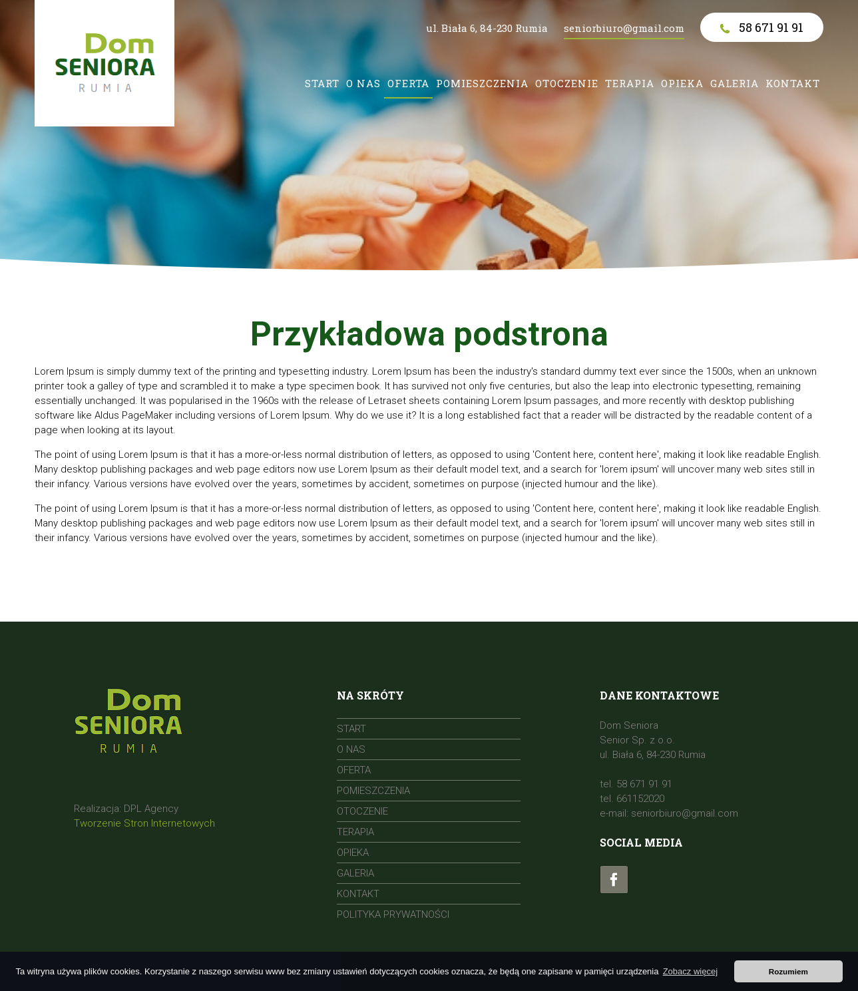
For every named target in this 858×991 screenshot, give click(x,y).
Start (322, 83)
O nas (363, 83)
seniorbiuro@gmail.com (624, 28)
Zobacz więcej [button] (690, 971)
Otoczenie (566, 83)
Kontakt (792, 83)
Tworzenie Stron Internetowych (144, 823)
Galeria (734, 83)
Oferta (408, 83)
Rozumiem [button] (788, 971)
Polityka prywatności (393, 914)
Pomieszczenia (482, 83)
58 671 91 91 (761, 27)
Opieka (682, 83)
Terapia (629, 83)
